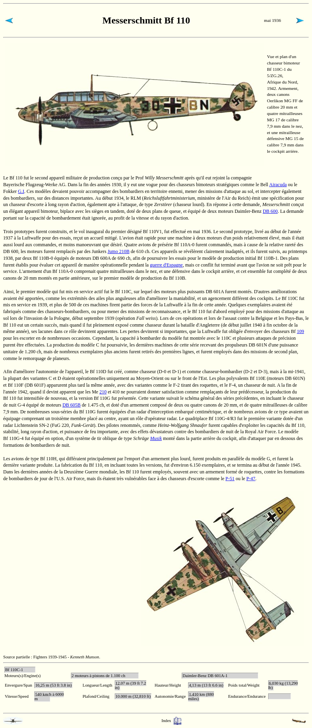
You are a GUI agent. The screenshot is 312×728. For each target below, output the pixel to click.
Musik (156, 438)
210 (102, 392)
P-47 (250, 478)
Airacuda (278, 184)
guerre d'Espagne (166, 265)
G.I (21, 191)
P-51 (230, 478)
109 (300, 331)
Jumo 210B (119, 251)
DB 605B (72, 405)
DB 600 (270, 211)
